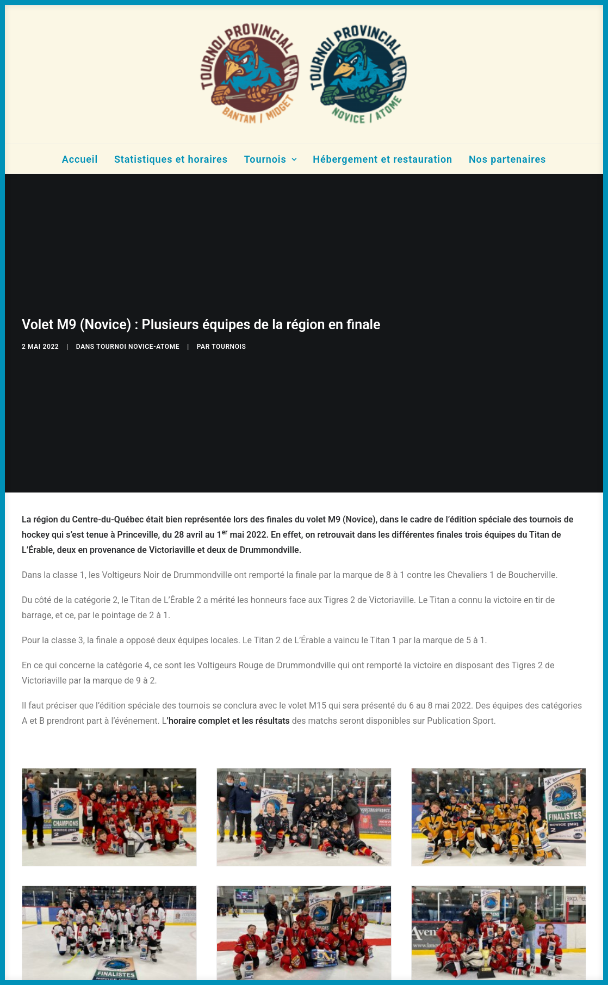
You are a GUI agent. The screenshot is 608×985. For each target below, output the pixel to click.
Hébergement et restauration (382, 159)
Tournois (270, 159)
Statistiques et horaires (171, 159)
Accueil (80, 159)
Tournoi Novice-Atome (137, 342)
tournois (229, 342)
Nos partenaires (507, 159)
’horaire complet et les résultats (228, 712)
